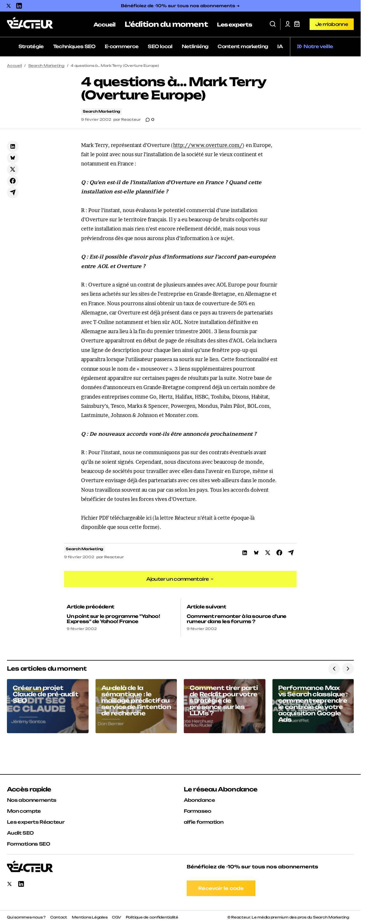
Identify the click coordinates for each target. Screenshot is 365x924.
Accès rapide (29, 789)
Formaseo (197, 811)
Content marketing (243, 46)
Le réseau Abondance (221, 789)
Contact (58, 917)
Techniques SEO (74, 46)
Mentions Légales (89, 917)
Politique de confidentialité (152, 917)
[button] (272, 24)
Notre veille (318, 46)
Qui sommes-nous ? (26, 917)
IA (280, 46)
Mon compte (24, 811)
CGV (116, 917)
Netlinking (195, 46)
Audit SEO (20, 833)
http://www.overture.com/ (208, 145)
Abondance (199, 800)
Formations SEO (28, 844)
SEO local (160, 46)
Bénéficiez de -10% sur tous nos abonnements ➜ (180, 5)
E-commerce (122, 46)
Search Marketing (46, 65)
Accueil (14, 65)
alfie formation (203, 822)
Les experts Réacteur (35, 822)
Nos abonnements (31, 800)
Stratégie (31, 46)
